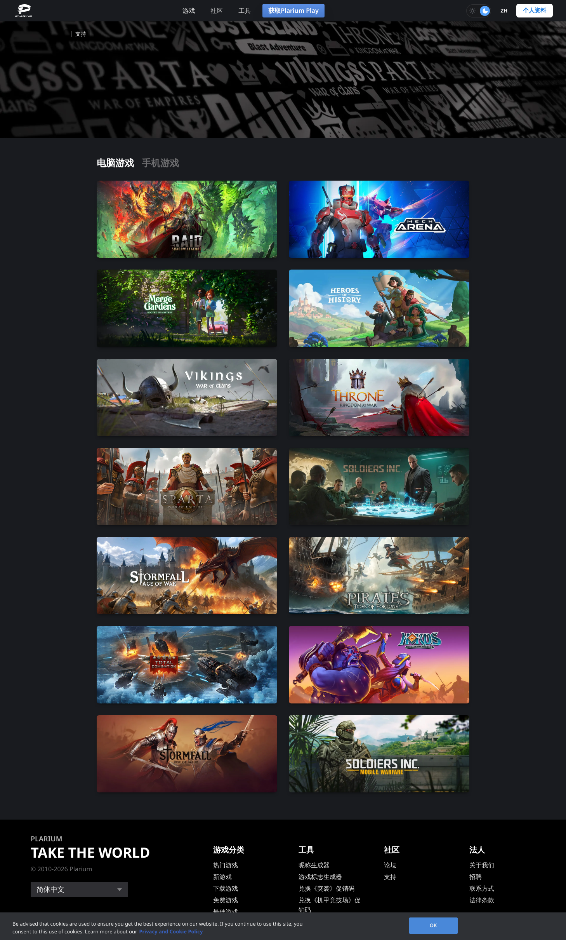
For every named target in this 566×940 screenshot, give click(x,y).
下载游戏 (225, 888)
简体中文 (50, 889)
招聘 (475, 876)
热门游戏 (225, 865)
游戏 (188, 10)
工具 (244, 10)
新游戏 (222, 876)
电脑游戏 (115, 163)
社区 (216, 10)
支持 (390, 876)
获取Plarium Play (293, 10)
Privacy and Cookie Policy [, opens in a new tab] (171, 931)
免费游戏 (225, 900)
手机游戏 (160, 163)
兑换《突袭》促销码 (326, 888)
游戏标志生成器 (320, 876)
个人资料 (534, 10)
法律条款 (481, 900)
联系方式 (481, 888)
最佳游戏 (225, 911)
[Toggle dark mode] (478, 10)
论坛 (390, 865)
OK (433, 925)
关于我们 (481, 865)
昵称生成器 (314, 865)
